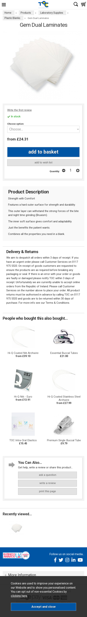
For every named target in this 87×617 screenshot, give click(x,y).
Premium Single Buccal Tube (64, 440)
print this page (47, 491)
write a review (47, 483)
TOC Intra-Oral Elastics (23, 440)
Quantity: (55, 171)
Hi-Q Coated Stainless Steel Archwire (63, 398)
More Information (22, 575)
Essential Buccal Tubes (64, 353)
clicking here (19, 596)
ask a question (47, 475)
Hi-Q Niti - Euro (23, 396)
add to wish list (43, 162)
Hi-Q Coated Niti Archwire (23, 353)
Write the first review (19, 110)
